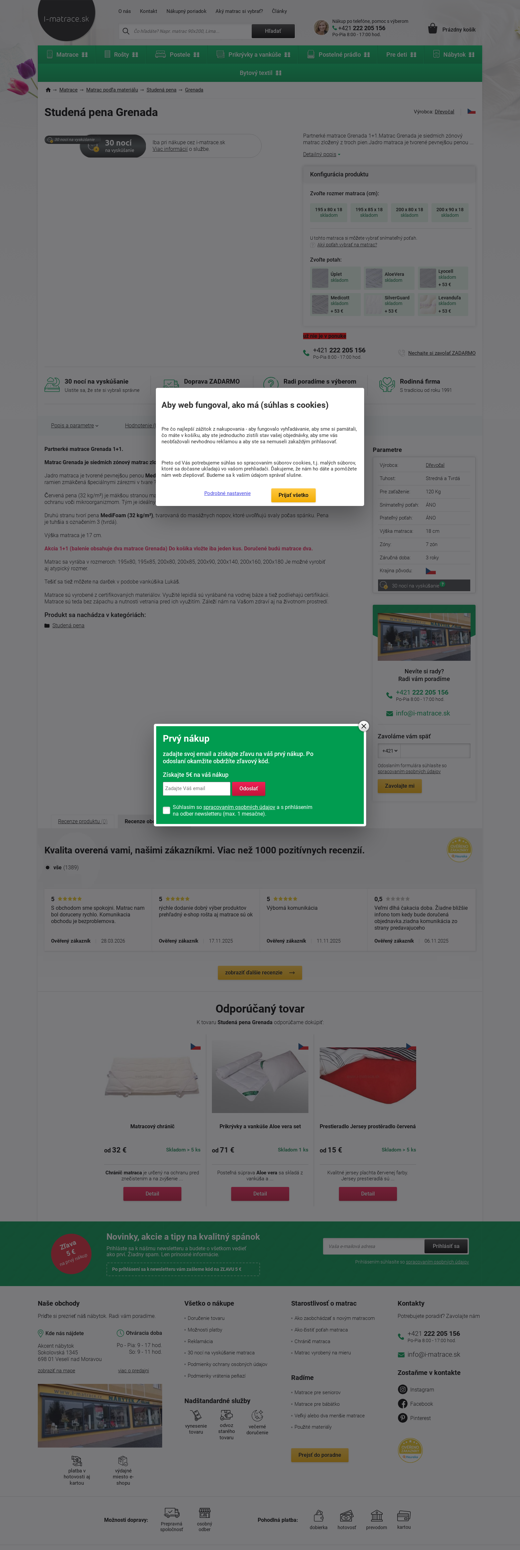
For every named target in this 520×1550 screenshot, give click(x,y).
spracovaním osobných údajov (239, 807)
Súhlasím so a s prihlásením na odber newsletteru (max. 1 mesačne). (242, 810)
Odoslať (248, 788)
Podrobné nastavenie (227, 493)
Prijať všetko (293, 495)
